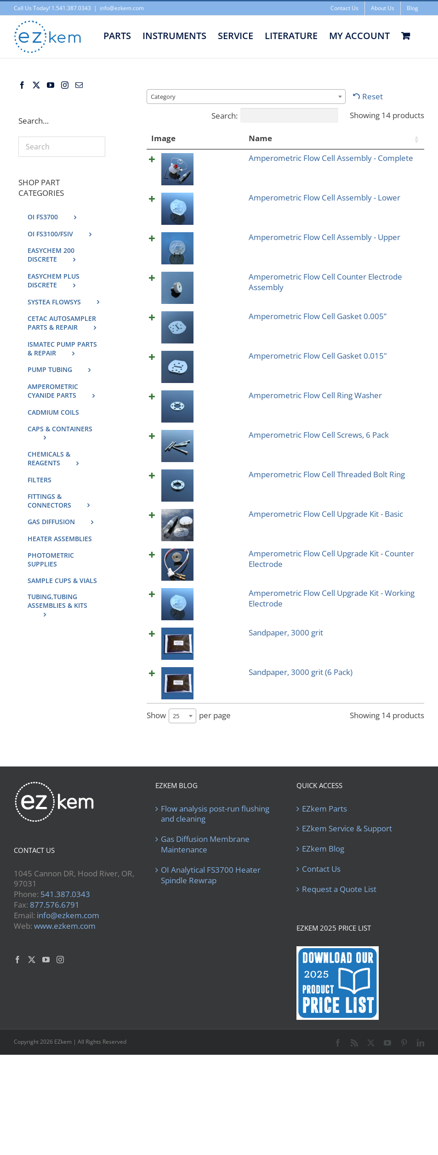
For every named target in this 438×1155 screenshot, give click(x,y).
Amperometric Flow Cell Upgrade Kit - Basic (212, 588)
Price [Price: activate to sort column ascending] (268, 138)
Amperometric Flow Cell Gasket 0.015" (215, 416)
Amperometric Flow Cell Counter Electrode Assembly (212, 327)
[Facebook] (22, 85)
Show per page (189, 803)
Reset (372, 96)
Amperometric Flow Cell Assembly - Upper (212, 273)
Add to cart (391, 160)
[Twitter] (36, 85)
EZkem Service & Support (347, 916)
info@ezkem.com (122, 8)
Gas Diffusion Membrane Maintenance (205, 931)
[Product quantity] (331, 161)
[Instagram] (64, 85)
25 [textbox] (176, 803)
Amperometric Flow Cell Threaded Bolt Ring (212, 538)
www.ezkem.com (65, 1013)
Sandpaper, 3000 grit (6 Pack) (216, 775)
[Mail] (79, 85)
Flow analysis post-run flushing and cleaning (215, 901)
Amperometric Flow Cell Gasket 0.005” (215, 377)
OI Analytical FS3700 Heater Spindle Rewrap (211, 962)
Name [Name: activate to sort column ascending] (198, 138)
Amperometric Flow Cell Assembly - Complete (212, 174)
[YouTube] (50, 85)
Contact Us (321, 956)
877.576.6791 (55, 992)
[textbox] (166, 96)
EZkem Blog (323, 936)
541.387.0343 (65, 981)
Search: (274, 115)
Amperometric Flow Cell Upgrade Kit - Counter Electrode (212, 643)
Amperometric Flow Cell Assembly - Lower (212, 223)
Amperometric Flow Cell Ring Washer (212, 455)
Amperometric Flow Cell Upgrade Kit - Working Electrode (212, 702)
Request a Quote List (339, 977)
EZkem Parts (324, 896)
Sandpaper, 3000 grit (216, 747)
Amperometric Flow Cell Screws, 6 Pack (216, 494)
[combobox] (246, 96)
